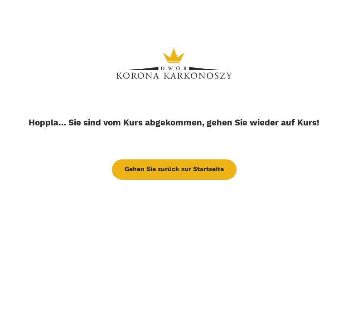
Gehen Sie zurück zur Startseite (174, 169)
